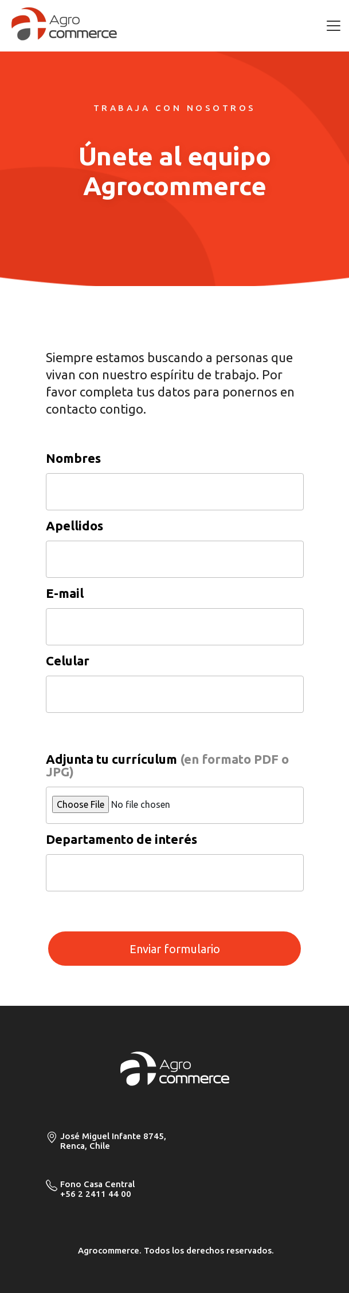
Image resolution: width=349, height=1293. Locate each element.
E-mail (65, 593)
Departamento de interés (121, 839)
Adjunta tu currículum (167, 765)
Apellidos (74, 525)
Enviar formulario (175, 948)
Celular (67, 661)
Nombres (73, 458)
